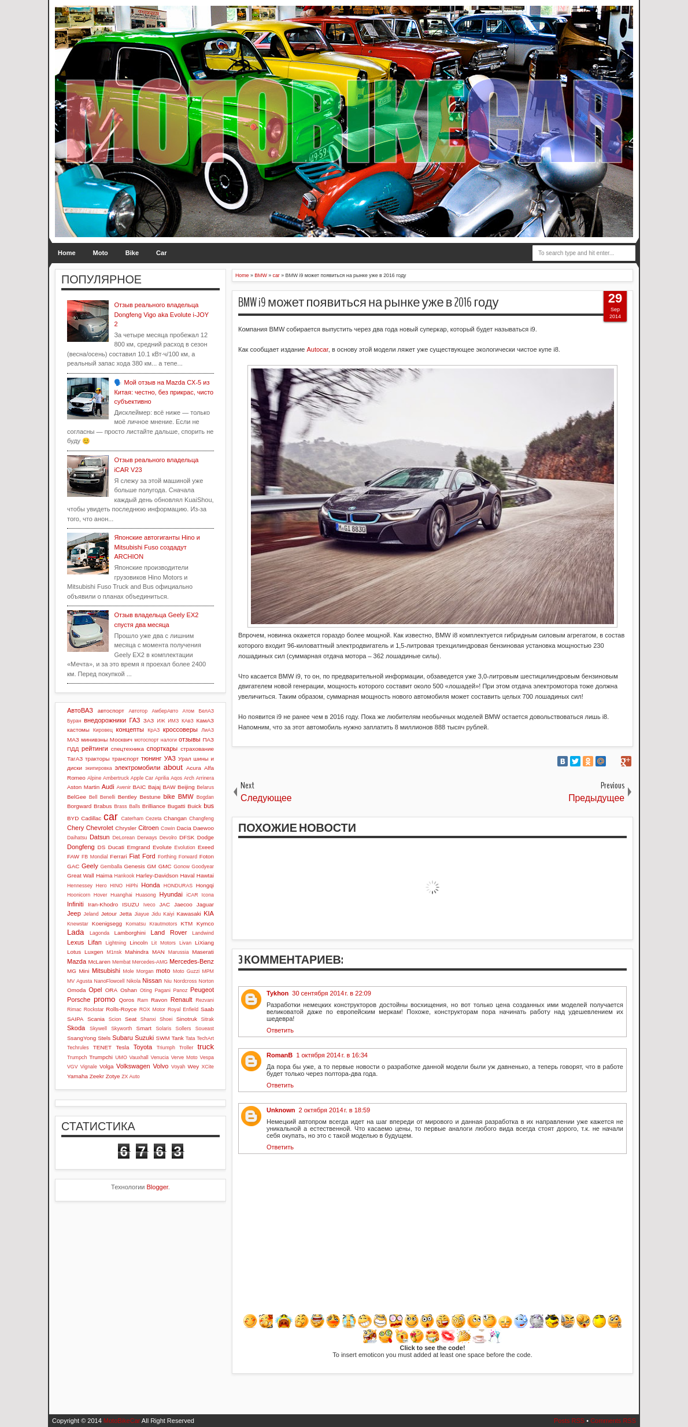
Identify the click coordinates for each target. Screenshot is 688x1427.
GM (151, 866)
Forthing (167, 857)
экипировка (98, 768)
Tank (178, 1038)
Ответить (280, 1030)
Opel (95, 989)
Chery (75, 827)
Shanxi (148, 1019)
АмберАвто (164, 711)
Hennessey (80, 885)
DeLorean (123, 837)
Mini (84, 971)
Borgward (79, 806)
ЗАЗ (148, 720)
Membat (121, 962)
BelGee (76, 797)
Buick (194, 806)
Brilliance (153, 806)
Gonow (181, 866)
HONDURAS (178, 885)
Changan (175, 818)
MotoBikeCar (121, 1420)
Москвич (121, 739)
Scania (96, 1019)
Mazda (76, 961)
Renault (182, 999)
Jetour (109, 913)
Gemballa (112, 866)
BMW (186, 796)
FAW (73, 856)
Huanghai (121, 895)
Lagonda (99, 933)
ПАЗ (208, 739)
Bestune (149, 797)
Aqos (176, 778)
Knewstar (77, 924)
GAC (73, 866)
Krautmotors (163, 924)
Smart (143, 1028)
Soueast (204, 1028)
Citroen (148, 827)
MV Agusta (79, 981)
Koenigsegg (107, 923)
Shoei (166, 1019)
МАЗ (73, 739)
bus (209, 805)
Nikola (133, 981)
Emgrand (138, 847)
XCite (207, 1067)
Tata (190, 1038)
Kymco (205, 923)
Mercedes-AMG (150, 962)
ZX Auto (130, 1076)
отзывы (190, 739)
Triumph (166, 1047)
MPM (208, 971)
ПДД (73, 749)
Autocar (317, 349)
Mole (128, 971)
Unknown (281, 1110)
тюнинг (151, 758)
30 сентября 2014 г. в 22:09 (331, 993)
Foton (206, 856)
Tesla (122, 1047)
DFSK (186, 837)
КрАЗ (153, 730)
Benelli (107, 797)
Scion (115, 1019)
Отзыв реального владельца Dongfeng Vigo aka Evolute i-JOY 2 (161, 314)
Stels (104, 1038)
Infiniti (75, 904)
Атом (189, 711)
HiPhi (132, 885)
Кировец (103, 730)
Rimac (74, 1009)
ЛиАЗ (207, 730)
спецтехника (127, 749)
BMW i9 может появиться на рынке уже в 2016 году (368, 302)
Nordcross (185, 981)
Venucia (160, 1057)
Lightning (115, 943)
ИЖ (161, 721)
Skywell (98, 1028)
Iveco (149, 905)
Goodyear (202, 866)
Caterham (132, 818)
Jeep (74, 913)
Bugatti (177, 806)
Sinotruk (186, 1019)
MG (71, 971)
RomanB (280, 1055)
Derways (147, 837)
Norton (206, 981)
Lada (75, 932)
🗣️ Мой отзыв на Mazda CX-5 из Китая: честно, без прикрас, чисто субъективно (163, 392)
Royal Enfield (183, 1009)
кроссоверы (180, 729)
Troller (186, 1047)
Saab (207, 1009)
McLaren (99, 961)
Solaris (163, 1028)
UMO (121, 1057)
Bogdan (205, 797)
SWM (163, 1038)
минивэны (94, 739)
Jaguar (205, 904)
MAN (158, 952)
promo (104, 999)
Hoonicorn (78, 895)
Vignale (88, 1067)
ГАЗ (134, 720)
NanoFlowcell (109, 981)
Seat (130, 1019)
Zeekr (97, 1076)
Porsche (78, 999)
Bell (93, 797)
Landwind (203, 933)
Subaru (122, 1037)
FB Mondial (95, 857)
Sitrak (207, 1019)
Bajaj (154, 787)
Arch (189, 778)
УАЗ (170, 758)
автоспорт (111, 710)
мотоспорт (146, 740)
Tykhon (277, 993)
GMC (165, 866)
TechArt (205, 1038)
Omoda (76, 990)
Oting (146, 990)
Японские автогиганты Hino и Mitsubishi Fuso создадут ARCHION (156, 547)
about (173, 767)
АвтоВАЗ (80, 710)
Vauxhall (139, 1057)
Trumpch (77, 1057)
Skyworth (121, 1028)
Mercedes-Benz (191, 961)
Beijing (186, 787)
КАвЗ (188, 721)
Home (67, 252)
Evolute (162, 847)
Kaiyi (168, 914)
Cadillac (91, 818)
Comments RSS (613, 1420)
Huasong (146, 895)
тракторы (97, 758)
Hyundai (170, 894)
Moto (100, 252)
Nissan (152, 980)
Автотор (137, 711)
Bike (132, 252)
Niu (168, 981)
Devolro (168, 837)
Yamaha (77, 1076)
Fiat (134, 856)
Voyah (178, 1067)
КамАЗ (205, 720)
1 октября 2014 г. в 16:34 (332, 1055)
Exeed (206, 847)
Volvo (160, 1066)
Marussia (178, 952)
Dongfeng (81, 846)
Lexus (75, 942)
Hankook (124, 876)
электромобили (138, 767)
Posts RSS (569, 1420)
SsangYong (81, 1038)
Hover (100, 895)
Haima (104, 875)
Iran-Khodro (103, 904)
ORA (111, 990)
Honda (150, 885)
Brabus (103, 806)
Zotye (113, 1076)
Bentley (127, 797)
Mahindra (137, 952)
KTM (186, 923)
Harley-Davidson (157, 875)
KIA (209, 913)
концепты (130, 729)
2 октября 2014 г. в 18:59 (335, 1110)
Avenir (123, 787)
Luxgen (93, 952)
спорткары (162, 748)
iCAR (192, 895)
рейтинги (95, 748)
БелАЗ (206, 711)
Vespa (207, 1057)
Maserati (203, 952)
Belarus (205, 787)
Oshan (128, 990)
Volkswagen (133, 1066)
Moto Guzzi (186, 971)
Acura (193, 768)
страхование (197, 749)
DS (102, 847)
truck (205, 1046)
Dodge (205, 837)
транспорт (125, 758)
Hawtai (205, 875)
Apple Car (142, 778)
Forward (188, 857)
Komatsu (135, 924)
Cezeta (154, 818)
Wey (193, 1066)
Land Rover (169, 932)
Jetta (126, 913)
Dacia (183, 828)
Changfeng (201, 818)
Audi (108, 786)
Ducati (116, 847)
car (110, 817)
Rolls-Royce (121, 1009)
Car (161, 252)
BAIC (139, 787)
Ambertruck (116, 778)
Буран (74, 721)
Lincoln (138, 942)
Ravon (159, 1000)
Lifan (95, 942)
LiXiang (204, 942)
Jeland (91, 914)
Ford (149, 856)
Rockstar (94, 1009)
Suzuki (144, 1037)
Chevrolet (99, 827)
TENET (102, 1047)
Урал (184, 758)
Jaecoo (183, 904)
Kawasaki (189, 913)
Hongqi (205, 885)
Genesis (134, 866)
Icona (207, 895)
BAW (168, 787)
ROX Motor (152, 1009)
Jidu (156, 914)
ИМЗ (173, 721)
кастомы (78, 730)
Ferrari (118, 856)
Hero (101, 885)
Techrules (78, 1047)
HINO (116, 885)
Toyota (143, 1046)
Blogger (157, 1186)
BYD (73, 818)
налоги (169, 740)
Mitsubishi (106, 970)
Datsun (100, 837)
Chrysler (125, 828)
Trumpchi (101, 1057)
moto (163, 970)
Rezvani (204, 1000)
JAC (164, 904)
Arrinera (205, 778)
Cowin (168, 828)
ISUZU (130, 904)
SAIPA (75, 1019)
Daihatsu (77, 837)
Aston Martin (83, 787)
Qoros (126, 1000)
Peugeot (202, 989)
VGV (72, 1067)
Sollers (183, 1028)
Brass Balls (127, 806)
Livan (185, 943)
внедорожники (105, 720)
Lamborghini (130, 933)
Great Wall (80, 875)
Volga (106, 1066)
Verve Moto (184, 1057)
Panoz (180, 990)
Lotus (74, 952)
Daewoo (203, 828)
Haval (187, 875)
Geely (90, 865)
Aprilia (162, 778)
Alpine (94, 778)
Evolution (185, 847)
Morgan (145, 971)
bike (169, 796)
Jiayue (141, 914)
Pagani (163, 990)
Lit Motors (163, 943)
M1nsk (113, 952)
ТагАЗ (75, 758)
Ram (143, 1000)
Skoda (76, 1027)
